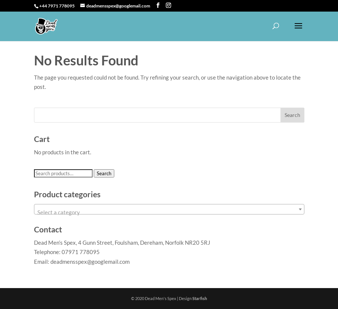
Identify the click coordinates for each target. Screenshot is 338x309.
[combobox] (169, 209)
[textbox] (169, 212)
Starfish (199, 298)
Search (104, 173)
